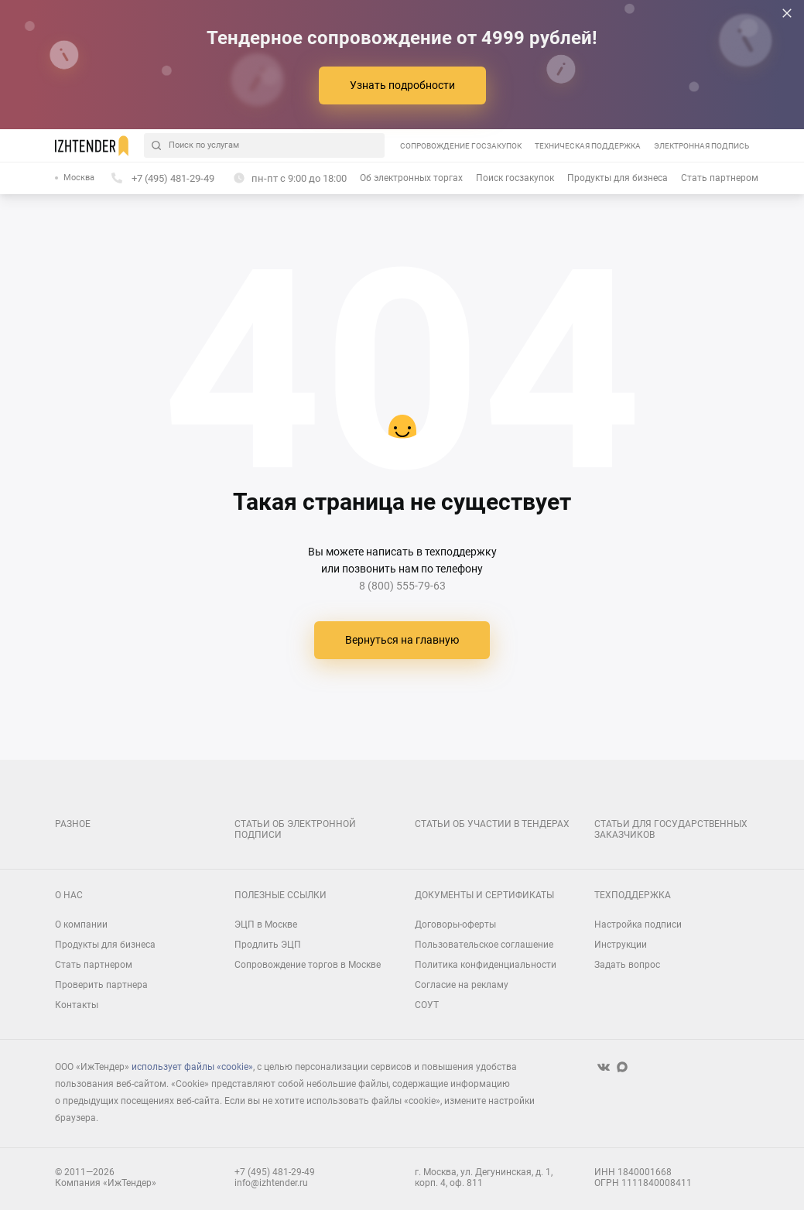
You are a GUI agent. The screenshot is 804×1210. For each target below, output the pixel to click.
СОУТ (427, 1005)
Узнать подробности (402, 85)
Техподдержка (632, 895)
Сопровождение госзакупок (461, 146)
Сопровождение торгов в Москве (307, 964)
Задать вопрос (627, 964)
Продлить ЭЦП (267, 944)
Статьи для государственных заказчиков (671, 829)
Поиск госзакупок (515, 178)
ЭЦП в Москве (265, 924)
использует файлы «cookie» (192, 1066)
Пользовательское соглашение (484, 944)
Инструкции (620, 944)
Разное (73, 824)
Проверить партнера (101, 984)
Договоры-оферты (455, 924)
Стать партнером (719, 178)
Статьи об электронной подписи (295, 829)
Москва (78, 178)
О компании (81, 924)
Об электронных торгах (411, 178)
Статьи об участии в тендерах (492, 824)
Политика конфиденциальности (485, 964)
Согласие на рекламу (461, 984)
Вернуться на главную (402, 640)
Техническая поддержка (588, 146)
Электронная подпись (701, 146)
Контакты (76, 1005)
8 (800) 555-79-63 (402, 585)
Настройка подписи (638, 924)
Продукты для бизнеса (617, 178)
